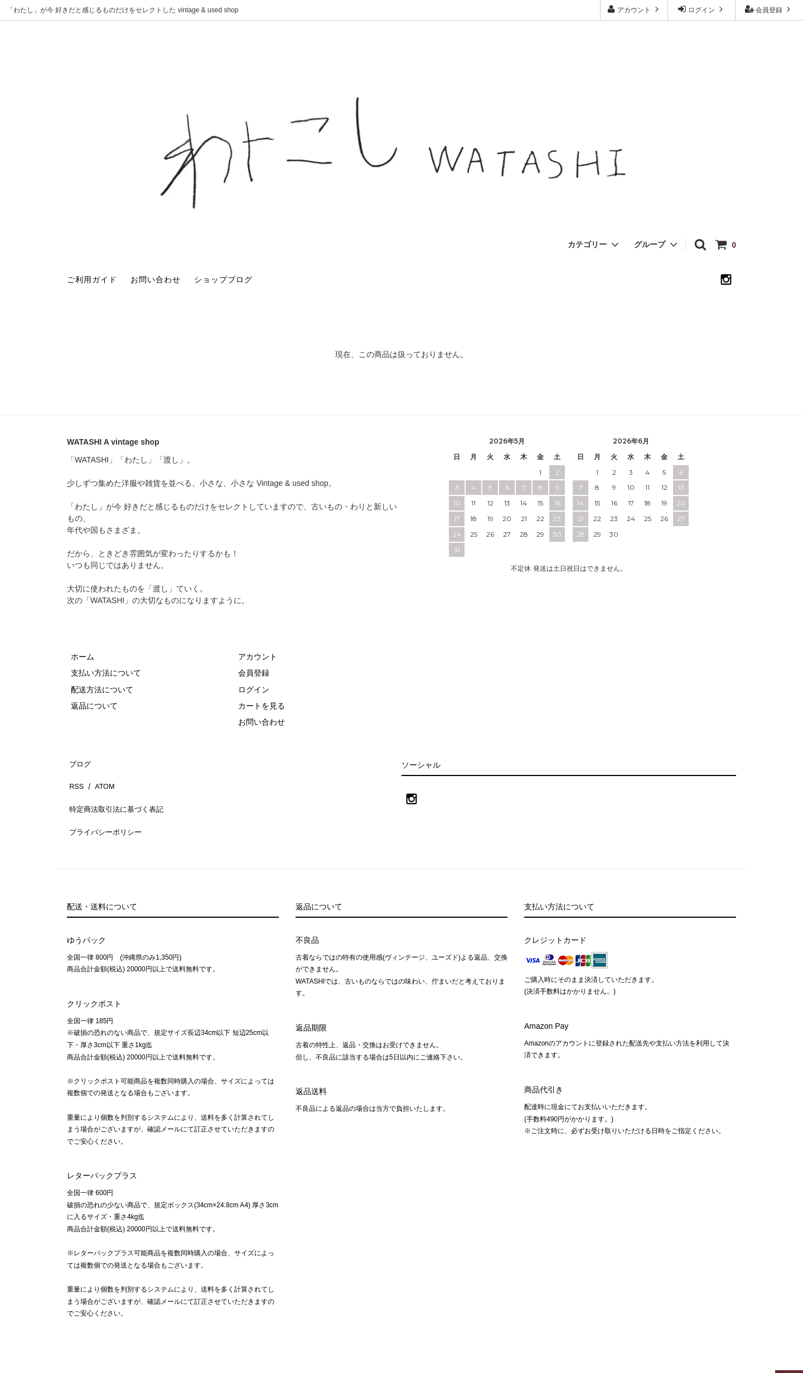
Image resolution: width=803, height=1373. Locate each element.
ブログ (78, 761)
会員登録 (769, 9)
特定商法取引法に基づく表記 (117, 793)
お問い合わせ (155, 279)
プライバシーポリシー (106, 810)
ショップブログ (223, 279)
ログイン (702, 9)
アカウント (634, 9)
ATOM (100, 777)
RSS (75, 777)
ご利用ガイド (92, 279)
